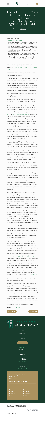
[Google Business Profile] (18, 368)
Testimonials (22, 336)
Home (22, 330)
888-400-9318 (22, 349)
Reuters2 (15, 114)
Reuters (8, 114)
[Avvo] (26, 368)
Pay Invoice (22, 338)
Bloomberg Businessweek (23, 114)
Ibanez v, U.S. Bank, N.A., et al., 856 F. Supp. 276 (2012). (25, 256)
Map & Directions (22, 361)
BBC (35, 114)
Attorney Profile (22, 333)
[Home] (22, 3)
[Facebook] (21, 368)
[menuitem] (8, 413)
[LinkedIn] (23, 368)
